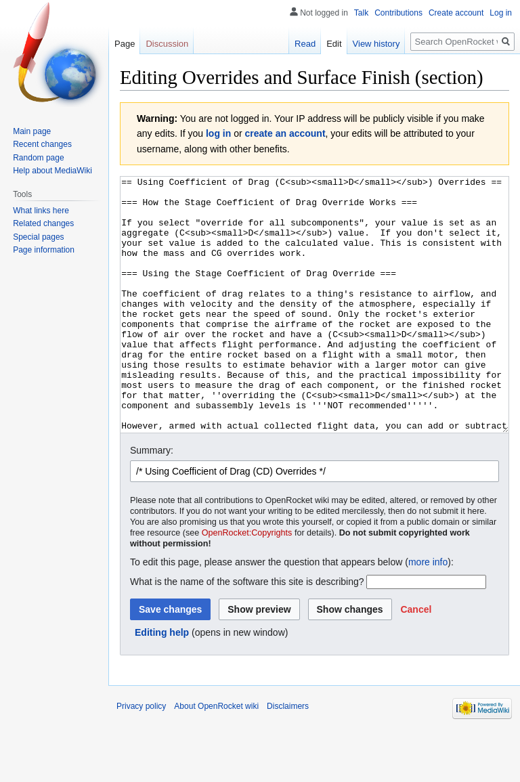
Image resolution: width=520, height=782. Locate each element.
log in (218, 133)
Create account (456, 13)
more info (428, 612)
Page (124, 44)
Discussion (167, 44)
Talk (361, 13)
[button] (415, 660)
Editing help (162, 683)
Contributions (398, 13)
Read (305, 44)
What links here (41, 210)
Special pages (38, 237)
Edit (333, 44)
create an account (285, 133)
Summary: (151, 501)
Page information (43, 250)
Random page (38, 157)
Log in (501, 13)
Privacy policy (141, 757)
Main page (32, 131)
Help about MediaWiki (52, 170)
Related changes (43, 223)
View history (376, 44)
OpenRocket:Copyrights (247, 583)
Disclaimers (288, 757)
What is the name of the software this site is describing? (247, 632)
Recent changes (42, 144)
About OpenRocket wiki (216, 757)
